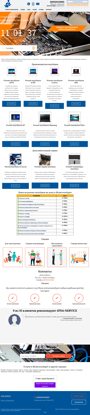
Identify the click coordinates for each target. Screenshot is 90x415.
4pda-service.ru (6, 409)
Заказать (11, 104)
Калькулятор (77, 1)
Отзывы (41, 9)
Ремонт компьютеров (11, 9)
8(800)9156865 (57, 2)
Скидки (23, 9)
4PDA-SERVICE (6, 396)
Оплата (35, 9)
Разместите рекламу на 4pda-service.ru (45, 385)
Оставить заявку (79, 396)
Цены (28, 9)
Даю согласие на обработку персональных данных (45, 360)
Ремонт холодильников (7, 400)
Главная (28, 344)
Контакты (49, 9)
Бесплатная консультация (77, 4)
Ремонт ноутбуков (37, 344)
